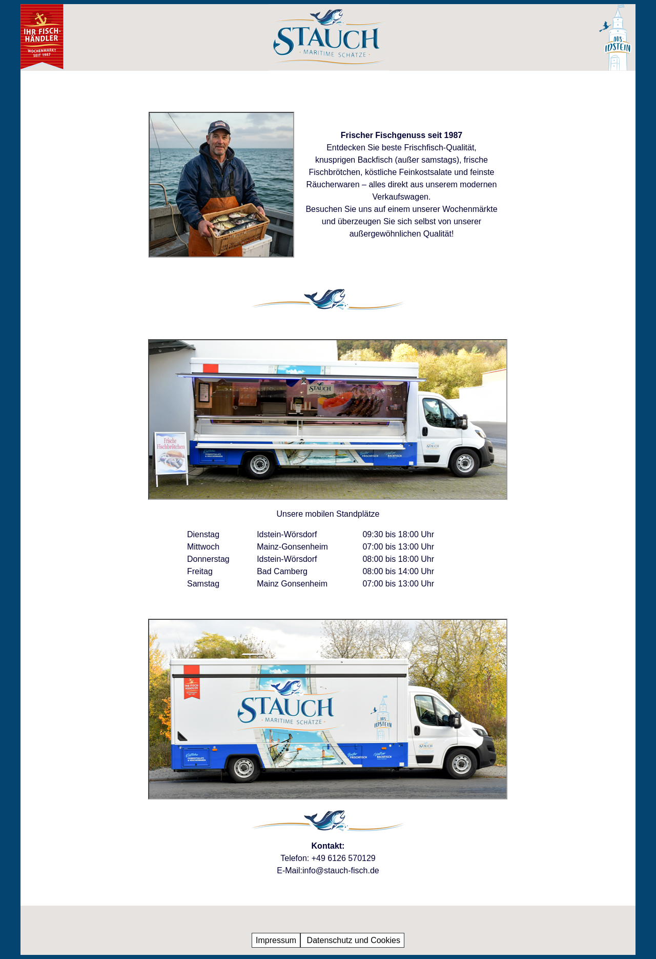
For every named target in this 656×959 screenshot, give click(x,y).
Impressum (276, 940)
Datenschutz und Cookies (352, 940)
